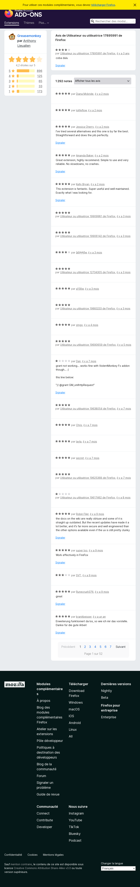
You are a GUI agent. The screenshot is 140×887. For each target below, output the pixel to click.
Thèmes (29, 23)
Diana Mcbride (85, 93)
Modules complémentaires (50, 689)
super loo (82, 550)
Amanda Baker (84, 155)
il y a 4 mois (91, 324)
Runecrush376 (85, 591)
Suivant (121, 647)
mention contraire (21, 864)
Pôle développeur (50, 741)
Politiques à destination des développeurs (48, 752)
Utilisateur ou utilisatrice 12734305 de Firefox (87, 272)
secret (80, 458)
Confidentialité (13, 854)
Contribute (45, 820)
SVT (78, 575)
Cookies (33, 854)
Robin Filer (82, 514)
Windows (76, 702)
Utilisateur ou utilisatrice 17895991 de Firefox (87, 53)
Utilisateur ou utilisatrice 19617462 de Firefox (87, 497)
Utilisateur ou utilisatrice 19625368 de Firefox (87, 477)
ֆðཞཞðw (81, 252)
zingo (79, 324)
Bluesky (75, 834)
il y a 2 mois (102, 93)
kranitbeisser (84, 616)
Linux (73, 729)
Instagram (76, 813)
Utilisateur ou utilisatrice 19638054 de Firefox (88, 408)
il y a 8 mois (123, 497)
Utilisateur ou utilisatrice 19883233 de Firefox (87, 308)
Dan (78, 361)
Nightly (106, 691)
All (71, 736)
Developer (44, 827)
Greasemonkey (29, 36)
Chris (79, 425)
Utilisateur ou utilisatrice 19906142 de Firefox (87, 236)
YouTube (75, 820)
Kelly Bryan (82, 184)
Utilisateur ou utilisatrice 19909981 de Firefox (87, 216)
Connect (43, 813)
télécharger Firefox (103, 4)
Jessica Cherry (85, 126)
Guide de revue (48, 794)
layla (78, 441)
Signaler (60, 65)
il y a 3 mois (124, 216)
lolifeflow (81, 110)
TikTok (74, 827)
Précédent (68, 647)
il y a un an (99, 616)
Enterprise (108, 717)
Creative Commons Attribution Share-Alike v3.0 (42, 868)
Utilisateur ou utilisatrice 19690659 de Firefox (88, 344)
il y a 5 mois (124, 344)
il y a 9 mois (97, 514)
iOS (71, 716)
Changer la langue (112, 863)
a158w (80, 288)
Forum (41, 776)
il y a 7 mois (89, 361)
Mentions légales (53, 854)
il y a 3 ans (123, 53)
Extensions (11, 23)
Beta (104, 697)
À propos (43, 701)
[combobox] (113, 21)
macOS (74, 709)
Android (75, 723)
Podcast (75, 840)
